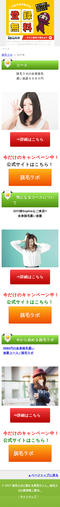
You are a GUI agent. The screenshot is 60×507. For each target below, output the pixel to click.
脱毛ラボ (7, 54)
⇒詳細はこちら (30, 139)
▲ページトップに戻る (43, 475)
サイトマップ (28, 496)
